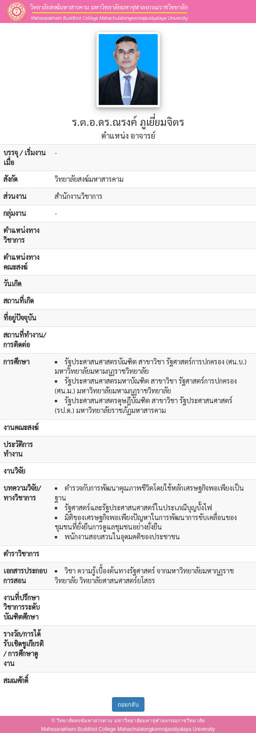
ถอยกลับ (128, 704)
